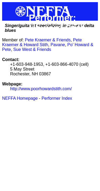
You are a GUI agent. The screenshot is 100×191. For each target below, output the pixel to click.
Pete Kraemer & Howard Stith (42, 42)
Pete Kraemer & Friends (48, 40)
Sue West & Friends (32, 49)
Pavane (57, 44)
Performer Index (57, 98)
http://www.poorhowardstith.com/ (41, 88)
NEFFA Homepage (20, 98)
